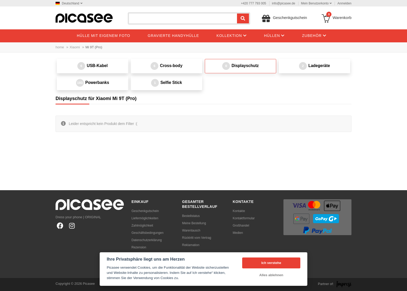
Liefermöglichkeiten (145, 218)
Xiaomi (75, 47)
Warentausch (191, 230)
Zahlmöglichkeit (142, 225)
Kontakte (239, 211)
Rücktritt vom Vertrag (196, 238)
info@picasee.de (283, 3)
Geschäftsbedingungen (148, 233)
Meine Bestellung (194, 223)
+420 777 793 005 (253, 3)
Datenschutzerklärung (147, 240)
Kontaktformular (244, 218)
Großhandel (241, 225)
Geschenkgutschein (145, 211)
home (60, 47)
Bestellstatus (191, 216)
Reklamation (191, 245)
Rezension (139, 247)
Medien (238, 233)
